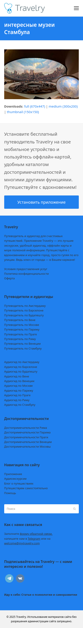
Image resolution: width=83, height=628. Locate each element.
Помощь (10, 493)
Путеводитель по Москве (21, 325)
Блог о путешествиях (18, 483)
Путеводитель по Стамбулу (23, 348)
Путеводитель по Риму (20, 339)
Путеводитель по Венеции (22, 344)
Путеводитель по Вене (19, 320)
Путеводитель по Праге (20, 334)
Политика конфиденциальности (26, 274)
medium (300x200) (63, 106)
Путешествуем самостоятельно (26, 488)
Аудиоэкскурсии (15, 479)
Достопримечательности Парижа (27, 432)
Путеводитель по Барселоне (23, 310)
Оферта (9, 278)
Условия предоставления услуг (25, 269)
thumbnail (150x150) (23, 112)
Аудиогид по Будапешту (20, 371)
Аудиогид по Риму (16, 400)
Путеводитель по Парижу (21, 329)
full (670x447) (34, 106)
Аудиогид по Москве (18, 386)
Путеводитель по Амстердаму (25, 306)
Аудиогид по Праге (17, 395)
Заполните (28, 534)
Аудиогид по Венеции (19, 381)
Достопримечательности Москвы (27, 446)
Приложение (13, 474)
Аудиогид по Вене (16, 376)
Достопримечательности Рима (25, 428)
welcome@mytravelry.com (22, 543)
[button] (76, 8)
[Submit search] (74, 509)
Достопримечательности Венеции (28, 442)
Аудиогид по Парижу (18, 390)
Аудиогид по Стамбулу (19, 405)
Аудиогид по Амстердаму (21, 362)
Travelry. (21, 617)
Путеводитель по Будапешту (24, 315)
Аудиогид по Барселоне (20, 367)
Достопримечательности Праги (26, 437)
